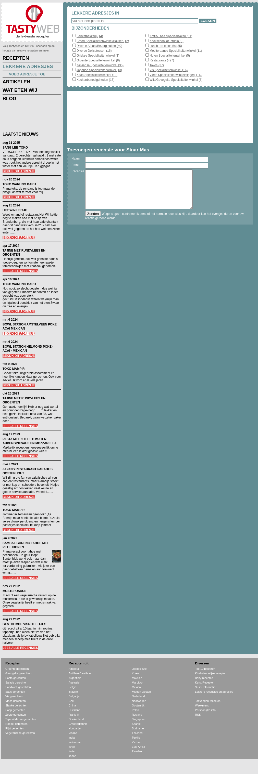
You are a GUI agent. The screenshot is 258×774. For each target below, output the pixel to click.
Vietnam (137, 742)
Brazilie (73, 691)
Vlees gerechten (15, 700)
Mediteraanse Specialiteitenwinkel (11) (176, 51)
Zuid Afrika (138, 746)
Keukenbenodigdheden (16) (95, 80)
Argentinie (75, 677)
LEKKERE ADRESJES (28, 66)
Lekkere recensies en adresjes (214, 691)
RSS (198, 714)
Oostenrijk (138, 705)
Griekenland (76, 719)
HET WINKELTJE (15, 210)
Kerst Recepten (204, 682)
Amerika (74, 668)
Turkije (136, 737)
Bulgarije (74, 696)
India (72, 737)
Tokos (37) (157, 65)
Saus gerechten (15, 691)
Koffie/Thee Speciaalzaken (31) (171, 36)
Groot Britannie (78, 723)
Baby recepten (204, 677)
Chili (71, 700)
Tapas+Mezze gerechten (20, 719)
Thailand (137, 732)
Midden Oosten (141, 691)
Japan (72, 755)
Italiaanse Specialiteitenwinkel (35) (100, 65)
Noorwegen (139, 700)
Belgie (73, 687)
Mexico (136, 687)
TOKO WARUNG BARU (19, 184)
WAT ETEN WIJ (20, 90)
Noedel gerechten (16, 723)
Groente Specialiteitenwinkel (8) (98, 60)
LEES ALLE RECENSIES (20, 271)
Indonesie (75, 742)
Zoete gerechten (15, 714)
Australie (74, 682)
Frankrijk (74, 714)
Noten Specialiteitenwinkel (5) (170, 55)
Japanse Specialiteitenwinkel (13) (99, 70)
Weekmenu (202, 705)
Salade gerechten (16, 682)
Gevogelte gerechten (18, 673)
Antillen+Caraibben (80, 673)
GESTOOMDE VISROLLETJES (24, 624)
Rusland (137, 714)
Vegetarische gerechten (20, 732)
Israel (72, 746)
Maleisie (137, 677)
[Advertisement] (28, 118)
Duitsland (74, 710)
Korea (135, 673)
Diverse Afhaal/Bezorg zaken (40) (99, 46)
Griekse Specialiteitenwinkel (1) (98, 55)
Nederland (138, 696)
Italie (72, 751)
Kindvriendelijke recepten (210, 673)
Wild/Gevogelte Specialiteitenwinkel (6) (176, 80)
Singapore (138, 719)
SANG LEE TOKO (15, 147)
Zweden (137, 751)
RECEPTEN (16, 58)
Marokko (137, 682)
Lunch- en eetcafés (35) (166, 46)
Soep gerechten (15, 710)
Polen (135, 710)
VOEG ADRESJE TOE (27, 74)
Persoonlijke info (205, 710)
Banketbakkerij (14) (90, 36)
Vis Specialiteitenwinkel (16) (169, 70)
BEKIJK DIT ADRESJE (19, 171)
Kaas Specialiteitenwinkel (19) (97, 75)
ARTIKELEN (16, 81)
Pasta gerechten (15, 677)
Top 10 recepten (205, 668)
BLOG (10, 98)
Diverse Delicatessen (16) (94, 51)
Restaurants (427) (162, 60)
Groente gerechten (17, 668)
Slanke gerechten (16, 705)
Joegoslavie (139, 668)
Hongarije (75, 728)
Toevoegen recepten (207, 700)
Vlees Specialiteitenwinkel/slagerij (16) (176, 75)
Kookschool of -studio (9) (166, 41)
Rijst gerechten (14, 728)
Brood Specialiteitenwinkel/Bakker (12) (103, 41)
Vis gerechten (13, 696)
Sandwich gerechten (18, 687)
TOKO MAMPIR (13, 369)
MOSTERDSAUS (14, 591)
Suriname (138, 728)
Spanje (136, 723)
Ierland (73, 732)
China (72, 705)
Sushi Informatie (205, 687)
